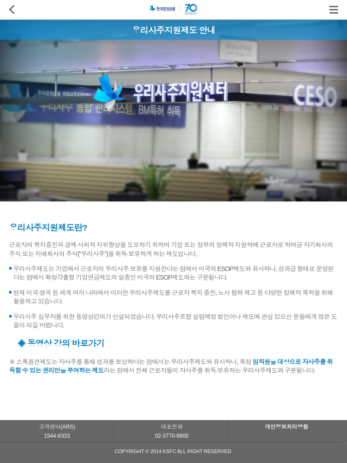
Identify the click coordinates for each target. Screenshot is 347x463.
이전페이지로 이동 (14, 9)
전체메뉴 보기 (333, 10)
